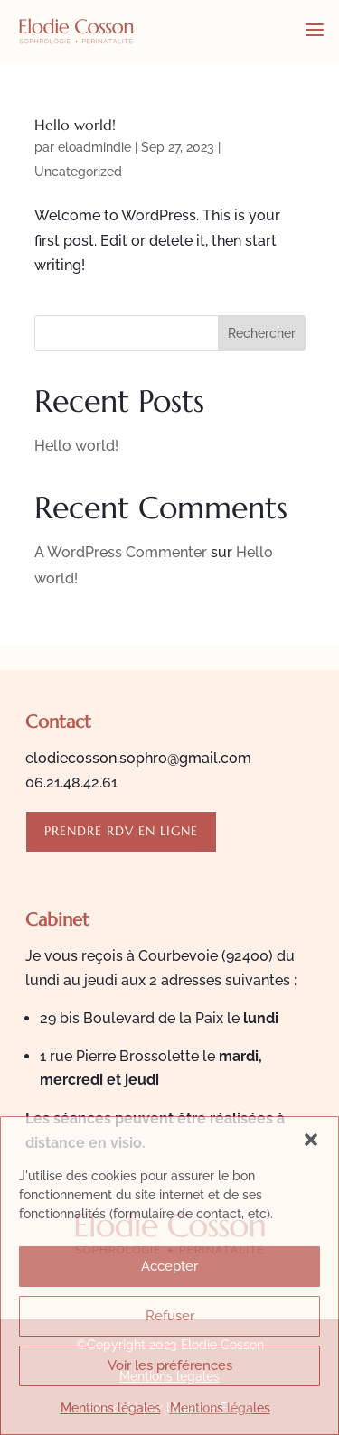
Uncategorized (78, 171)
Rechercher (262, 333)
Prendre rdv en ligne (121, 831)
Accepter (169, 1266)
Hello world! (75, 125)
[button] (311, 1140)
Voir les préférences (170, 1365)
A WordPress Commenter (120, 552)
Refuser (170, 1316)
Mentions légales (111, 1408)
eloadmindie (94, 147)
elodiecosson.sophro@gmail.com (138, 758)
